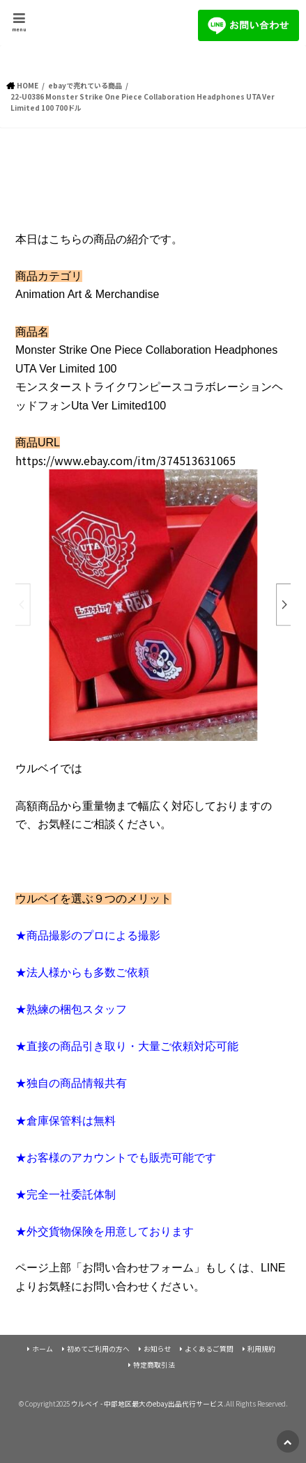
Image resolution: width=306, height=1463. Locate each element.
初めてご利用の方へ (98, 1349)
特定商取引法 (154, 1365)
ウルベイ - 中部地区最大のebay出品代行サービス (147, 1404)
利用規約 (261, 1349)
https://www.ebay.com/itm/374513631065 (125, 460)
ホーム (42, 1349)
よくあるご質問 (209, 1349)
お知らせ (157, 1349)
